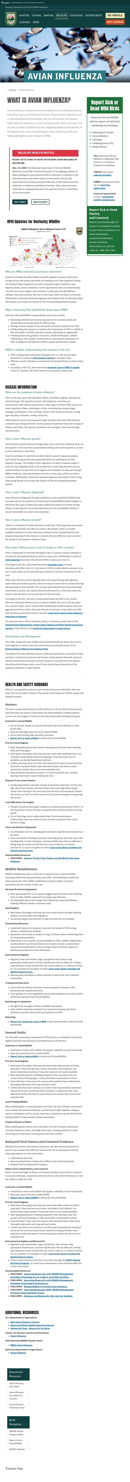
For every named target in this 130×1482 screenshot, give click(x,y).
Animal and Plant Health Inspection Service (32, 1325)
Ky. (5, 2)
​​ (40, 202)
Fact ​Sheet (20, 202)
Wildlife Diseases (17, 1449)
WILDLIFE (61, 16)
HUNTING (24, 16)
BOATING (49, 16)
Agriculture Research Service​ (24, 1322)
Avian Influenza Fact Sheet (16, 1385)
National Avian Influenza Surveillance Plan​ (26, 649)
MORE (36, 22)
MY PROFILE (115, 15)
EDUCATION (76, 16)
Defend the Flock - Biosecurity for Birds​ (30, 1328)
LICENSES (24, 22)
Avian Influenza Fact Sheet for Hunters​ (16, 1395)
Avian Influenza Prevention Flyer (17, 1406)
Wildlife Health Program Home (16, 1433)
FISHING (36, 16)
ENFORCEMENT (93, 16)
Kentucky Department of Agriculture (51, 628)
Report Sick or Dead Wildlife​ (16, 1442)
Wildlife (12, 90)
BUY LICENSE (115, 22)
